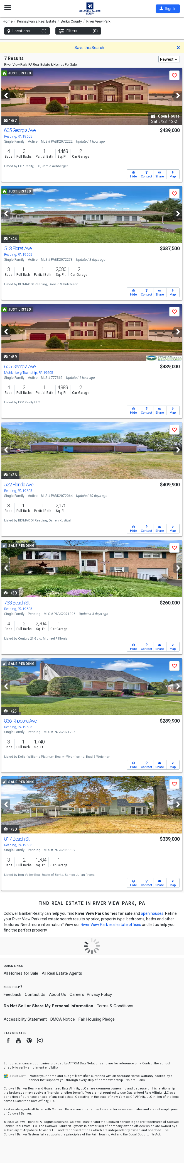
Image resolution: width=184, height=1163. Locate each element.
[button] (168, 8)
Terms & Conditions (115, 1005)
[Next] (177, 96)
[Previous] (5, 96)
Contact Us (35, 994)
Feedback (12, 995)
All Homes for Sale (21, 973)
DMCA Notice (62, 1019)
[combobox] (169, 59)
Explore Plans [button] (135, 1080)
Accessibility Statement (25, 1019)
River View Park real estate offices (111, 924)
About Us (57, 994)
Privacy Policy (99, 994)
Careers (77, 994)
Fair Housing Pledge (96, 1019)
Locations (27, 31)
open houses (152, 913)
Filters (78, 31)
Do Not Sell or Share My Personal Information (48, 1005)
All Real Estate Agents (62, 973)
